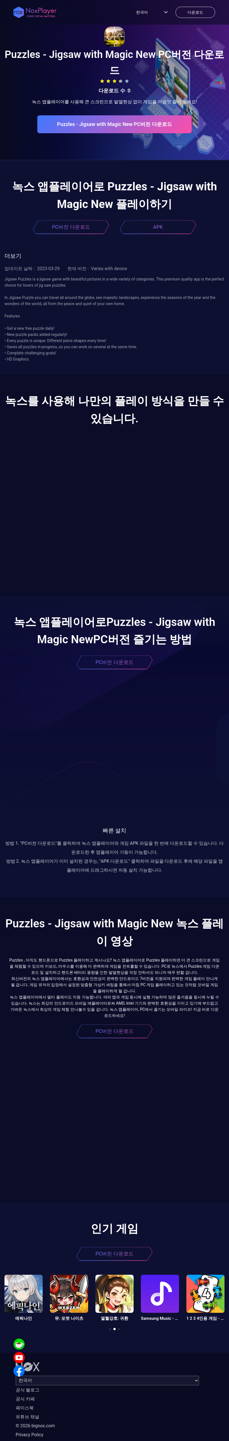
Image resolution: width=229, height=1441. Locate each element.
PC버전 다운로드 (71, 227)
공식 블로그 (27, 1390)
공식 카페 (25, 1399)
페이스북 (25, 1407)
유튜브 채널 (27, 1416)
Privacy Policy (29, 1434)
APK (158, 227)
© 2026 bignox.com (35, 1425)
